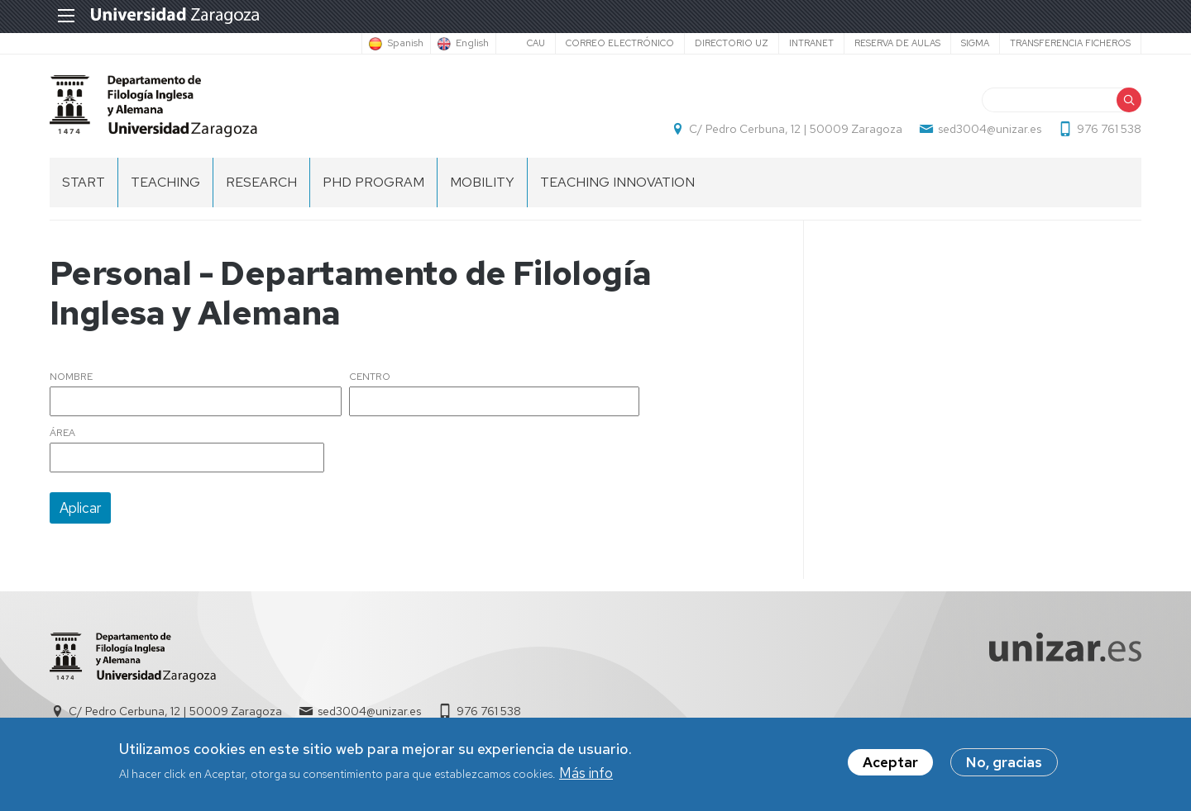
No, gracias (1004, 762)
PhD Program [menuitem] (373, 182)
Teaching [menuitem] (165, 182)
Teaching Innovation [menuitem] (617, 182)
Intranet (811, 43)
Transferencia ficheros (1070, 43)
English (472, 44)
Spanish (405, 44)
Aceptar (890, 762)
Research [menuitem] (261, 182)
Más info (586, 773)
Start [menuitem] (83, 182)
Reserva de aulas (897, 43)
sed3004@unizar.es (989, 128)
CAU (536, 43)
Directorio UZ (731, 43)
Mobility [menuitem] (482, 182)
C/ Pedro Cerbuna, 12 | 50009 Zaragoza (795, 128)
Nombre (71, 377)
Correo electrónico (620, 43)
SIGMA (975, 43)
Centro (369, 377)
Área (62, 433)
